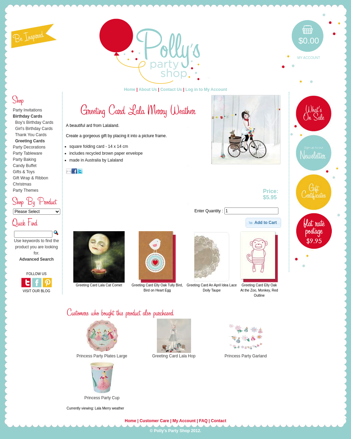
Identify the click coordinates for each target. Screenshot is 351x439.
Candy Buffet (25, 165)
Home (129, 89)
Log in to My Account (206, 89)
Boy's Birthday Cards (34, 122)
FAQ (203, 420)
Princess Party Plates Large (101, 356)
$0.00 (308, 40)
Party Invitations (27, 110)
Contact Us (171, 89)
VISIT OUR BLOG (36, 291)
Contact (218, 420)
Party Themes (25, 190)
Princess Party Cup (102, 397)
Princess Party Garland (246, 356)
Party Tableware (27, 153)
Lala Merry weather (109, 408)
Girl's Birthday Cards (34, 128)
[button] (263, 222)
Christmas (22, 184)
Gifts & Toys (24, 171)
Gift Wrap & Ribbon (30, 178)
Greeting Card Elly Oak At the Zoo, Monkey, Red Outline (259, 290)
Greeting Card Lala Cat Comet (99, 285)
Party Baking (24, 159)
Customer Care (154, 420)
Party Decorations (29, 147)
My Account (308, 58)
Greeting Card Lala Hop (174, 356)
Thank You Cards (31, 134)
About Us (148, 89)
